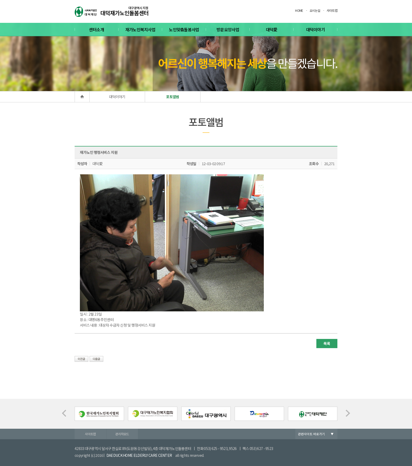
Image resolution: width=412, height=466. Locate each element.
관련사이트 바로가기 (311, 434)
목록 (326, 343)
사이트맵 (332, 10)
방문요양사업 (228, 29)
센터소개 (96, 29)
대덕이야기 (315, 29)
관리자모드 (122, 434)
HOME (299, 10)
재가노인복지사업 (140, 29)
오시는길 (315, 10)
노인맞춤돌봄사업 (184, 29)
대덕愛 (271, 29)
